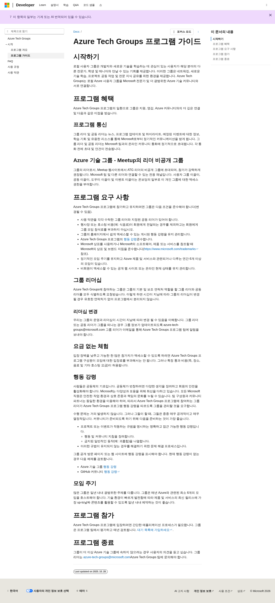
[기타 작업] (198, 32)
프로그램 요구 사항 (224, 48)
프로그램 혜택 (221, 43)
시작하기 (218, 38)
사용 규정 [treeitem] (13, 66)
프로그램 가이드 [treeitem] (20, 55)
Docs (76, 31)
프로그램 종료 (221, 58)
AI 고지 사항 (182, 591)
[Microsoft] (7, 5)
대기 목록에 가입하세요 (153, 529)
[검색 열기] (266, 5)
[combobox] (34, 31)
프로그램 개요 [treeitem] (19, 49)
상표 (240, 591)
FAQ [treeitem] (10, 61)
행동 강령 (130, 239)
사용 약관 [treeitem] (13, 72)
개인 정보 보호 (202, 591)
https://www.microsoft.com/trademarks (170, 249)
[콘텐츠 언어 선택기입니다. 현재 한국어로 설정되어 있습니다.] (12, 591)
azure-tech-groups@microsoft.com (106, 557)
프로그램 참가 (221, 53)
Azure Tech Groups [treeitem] (19, 38)
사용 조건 (224, 591)
